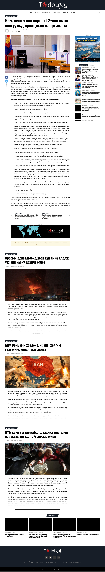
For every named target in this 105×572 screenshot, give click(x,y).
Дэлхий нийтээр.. (46, 12)
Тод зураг (73, 12)
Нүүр (31, 12)
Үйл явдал (37, 12)
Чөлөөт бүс (65, 12)
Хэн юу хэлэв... (56, 12)
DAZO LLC (78, 569)
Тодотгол (17, 31)
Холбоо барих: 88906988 (75, 562)
